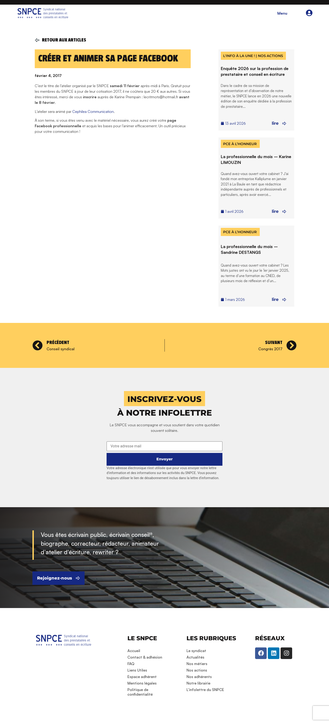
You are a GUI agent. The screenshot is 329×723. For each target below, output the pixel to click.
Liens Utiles (137, 670)
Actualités (195, 657)
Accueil (133, 650)
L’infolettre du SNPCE (205, 689)
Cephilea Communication (93, 111)
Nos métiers (197, 663)
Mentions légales (142, 683)
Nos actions (197, 670)
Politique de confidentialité (140, 692)
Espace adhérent (142, 676)
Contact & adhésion (144, 657)
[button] (164, 398)
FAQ (130, 663)
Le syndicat (196, 650)
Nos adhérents (199, 676)
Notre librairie (198, 683)
